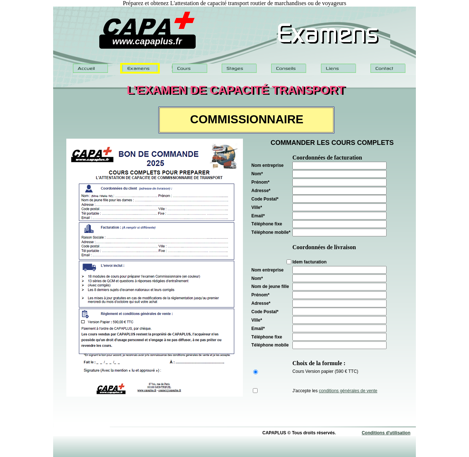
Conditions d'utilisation (386, 432)
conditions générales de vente (348, 390)
